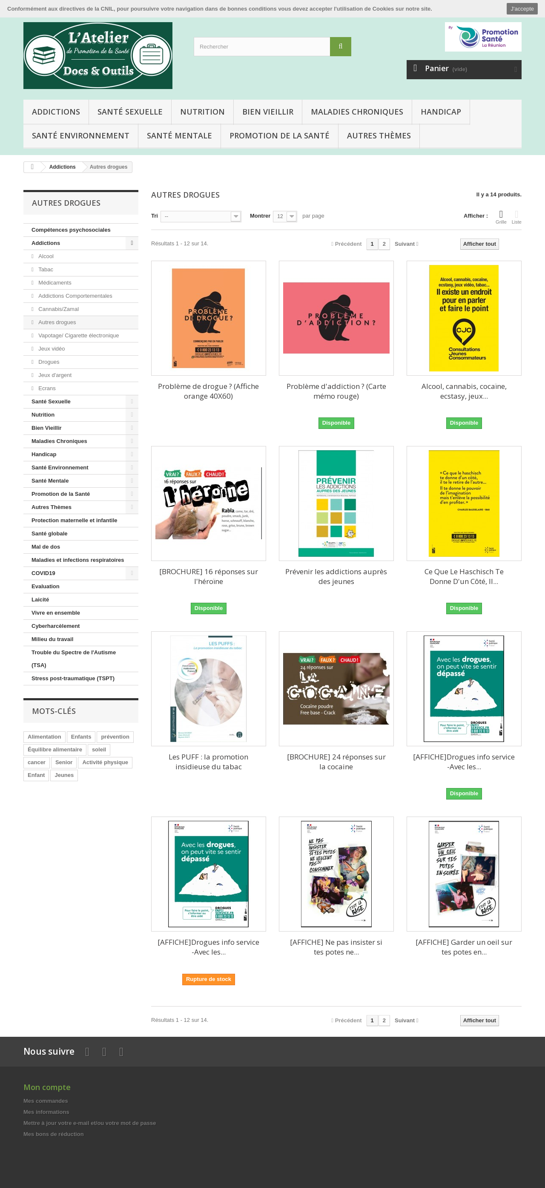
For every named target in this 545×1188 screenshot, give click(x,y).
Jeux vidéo (51, 348)
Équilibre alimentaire (55, 749)
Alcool (45, 256)
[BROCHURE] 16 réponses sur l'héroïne (208, 576)
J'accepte (522, 9)
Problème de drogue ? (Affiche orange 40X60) (208, 391)
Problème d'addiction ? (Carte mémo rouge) (336, 391)
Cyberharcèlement (56, 626)
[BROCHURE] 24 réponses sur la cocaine (336, 761)
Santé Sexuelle (130, 111)
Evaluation (46, 586)
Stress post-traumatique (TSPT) (73, 678)
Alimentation (44, 737)
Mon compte (47, 1087)
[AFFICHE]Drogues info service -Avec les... (464, 761)
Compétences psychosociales (71, 230)
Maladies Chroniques (357, 111)
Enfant (36, 775)
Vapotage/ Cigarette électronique (78, 335)
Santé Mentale (179, 135)
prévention (115, 737)
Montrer (260, 216)
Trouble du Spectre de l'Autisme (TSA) (74, 658)
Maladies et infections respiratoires (78, 560)
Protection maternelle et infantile (75, 520)
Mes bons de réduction (53, 1134)
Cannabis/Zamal (58, 309)
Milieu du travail (52, 639)
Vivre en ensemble (56, 613)
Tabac (45, 269)
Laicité (40, 599)
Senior (63, 762)
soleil (99, 749)
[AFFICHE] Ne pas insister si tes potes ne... (336, 947)
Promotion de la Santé (279, 135)
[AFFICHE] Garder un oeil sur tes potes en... (464, 947)
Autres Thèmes (379, 135)
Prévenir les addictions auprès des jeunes (336, 576)
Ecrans (46, 388)
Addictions (56, 111)
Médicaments (54, 282)
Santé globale (50, 533)
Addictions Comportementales (74, 296)
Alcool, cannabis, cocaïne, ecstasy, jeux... (464, 391)
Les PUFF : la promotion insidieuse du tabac (208, 761)
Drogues (48, 362)
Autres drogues (56, 322)
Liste (517, 216)
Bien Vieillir (267, 111)
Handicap (441, 111)
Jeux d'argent (54, 375)
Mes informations (46, 1112)
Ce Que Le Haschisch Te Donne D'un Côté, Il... (464, 576)
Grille (501, 216)
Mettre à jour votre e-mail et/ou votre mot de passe (89, 1123)
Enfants (81, 737)
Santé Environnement (80, 135)
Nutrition (202, 111)
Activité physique (105, 762)
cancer (37, 762)
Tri (154, 216)
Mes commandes (45, 1101)
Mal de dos (46, 547)
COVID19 (43, 573)
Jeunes (64, 775)
